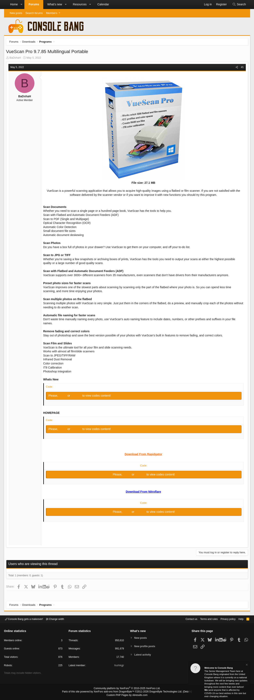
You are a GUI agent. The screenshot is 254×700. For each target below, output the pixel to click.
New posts (16, 13)
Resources (80, 4)
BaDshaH (16, 58)
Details (182, 692)
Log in (64, 396)
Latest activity (143, 655)
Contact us (185, 618)
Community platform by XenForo (127, 689)
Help (238, 618)
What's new (54, 4)
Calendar (103, 4)
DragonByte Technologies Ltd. (162, 692)
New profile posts (145, 646)
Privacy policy (224, 618)
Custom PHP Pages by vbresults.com (127, 695)
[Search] (239, 4)
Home (14, 4)
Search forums (34, 13)
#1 (241, 68)
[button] (21, 4)
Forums (33, 4)
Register (77, 396)
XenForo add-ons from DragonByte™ (115, 692)
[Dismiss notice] (246, 665)
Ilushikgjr (118, 666)
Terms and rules (203, 618)
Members (51, 13)
